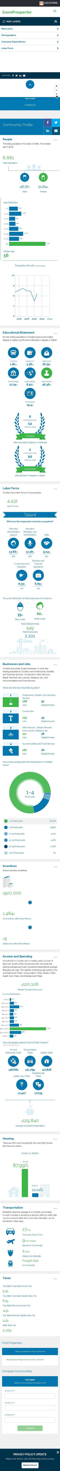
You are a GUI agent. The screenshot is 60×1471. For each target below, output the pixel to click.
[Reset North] (56, 94)
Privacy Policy (30, 1465)
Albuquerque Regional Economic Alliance (25, 1359)
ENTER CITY (30, 1394)
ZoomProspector (17, 12)
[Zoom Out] (56, 90)
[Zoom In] (56, 86)
